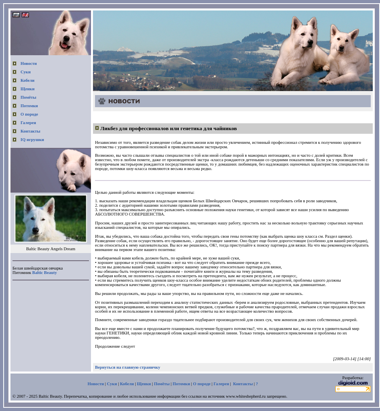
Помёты (28, 97)
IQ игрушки (32, 139)
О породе (29, 114)
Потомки (29, 106)
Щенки (28, 89)
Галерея (28, 122)
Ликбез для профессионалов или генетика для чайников (168, 128)
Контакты (30, 131)
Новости (29, 63)
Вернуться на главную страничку (127, 367)
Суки (26, 72)
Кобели (28, 80)
